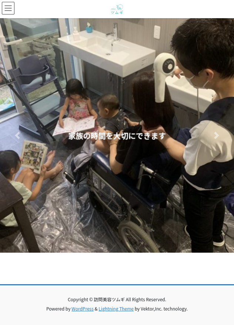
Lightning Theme (116, 308)
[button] (17, 135)
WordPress (82, 308)
